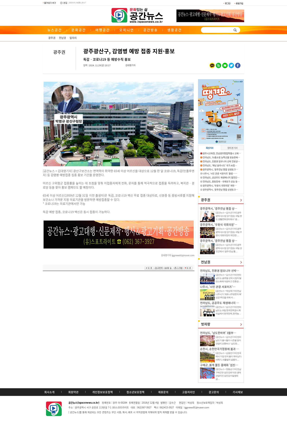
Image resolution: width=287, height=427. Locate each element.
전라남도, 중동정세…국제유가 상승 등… (221, 181)
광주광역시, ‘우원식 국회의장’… (218, 225)
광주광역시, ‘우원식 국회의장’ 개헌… (219, 185)
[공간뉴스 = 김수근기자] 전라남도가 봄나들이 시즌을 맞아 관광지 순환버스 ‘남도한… (228, 340)
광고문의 (214, 392)
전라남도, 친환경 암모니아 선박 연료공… (221, 161)
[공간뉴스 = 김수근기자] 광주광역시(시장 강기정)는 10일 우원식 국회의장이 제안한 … (229, 232)
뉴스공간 (54, 29)
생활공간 (174, 29)
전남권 (62, 37)
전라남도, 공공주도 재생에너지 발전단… (221, 177)
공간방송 (150, 29)
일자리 (73, 37)
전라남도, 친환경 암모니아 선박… (219, 271)
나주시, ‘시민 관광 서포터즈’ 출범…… (220, 173)
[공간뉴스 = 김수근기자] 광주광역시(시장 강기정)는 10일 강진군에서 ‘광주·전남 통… (229, 248)
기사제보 (238, 392)
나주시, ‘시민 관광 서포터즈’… (217, 287)
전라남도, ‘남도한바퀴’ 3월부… (218, 333)
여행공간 (102, 29)
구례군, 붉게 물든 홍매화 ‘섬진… (219, 365)
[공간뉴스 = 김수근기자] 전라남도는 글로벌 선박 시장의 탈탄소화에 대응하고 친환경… (228, 278)
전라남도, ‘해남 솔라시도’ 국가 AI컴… (220, 165)
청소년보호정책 (135, 392)
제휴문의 (163, 392)
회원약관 (73, 392)
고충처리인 (188, 392)
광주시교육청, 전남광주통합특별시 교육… (222, 153)
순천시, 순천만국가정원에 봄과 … (219, 349)
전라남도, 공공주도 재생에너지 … (219, 303)
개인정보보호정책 (102, 392)
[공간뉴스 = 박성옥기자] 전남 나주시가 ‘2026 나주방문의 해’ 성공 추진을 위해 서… (228, 294)
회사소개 (49, 392)
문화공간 (78, 29)
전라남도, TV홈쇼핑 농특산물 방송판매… (221, 157)
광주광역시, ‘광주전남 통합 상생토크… (220, 169)
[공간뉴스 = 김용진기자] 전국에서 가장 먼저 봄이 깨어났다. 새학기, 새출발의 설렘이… (229, 356)
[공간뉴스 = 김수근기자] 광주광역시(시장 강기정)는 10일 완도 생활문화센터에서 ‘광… (229, 216)
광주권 (51, 37)
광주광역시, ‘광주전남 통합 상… (218, 208)
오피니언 (126, 29)
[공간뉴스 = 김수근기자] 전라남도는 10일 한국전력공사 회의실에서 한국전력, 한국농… (228, 310)
